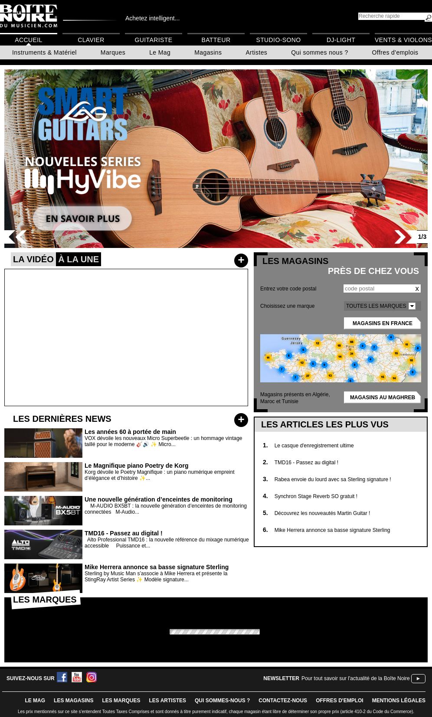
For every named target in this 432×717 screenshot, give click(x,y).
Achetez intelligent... (152, 18)
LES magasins (73, 700)
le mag (35, 700)
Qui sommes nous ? (319, 52)
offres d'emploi (339, 700)
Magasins (208, 52)
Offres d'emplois (395, 52)
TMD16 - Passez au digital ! (306, 463)
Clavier (91, 39)
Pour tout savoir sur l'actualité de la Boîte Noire (355, 678)
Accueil (28, 39)
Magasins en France (382, 323)
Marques (113, 52)
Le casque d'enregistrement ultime (314, 446)
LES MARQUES (121, 700)
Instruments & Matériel (44, 52)
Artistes (256, 52)
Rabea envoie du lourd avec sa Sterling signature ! (333, 479)
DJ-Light (341, 39)
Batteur (215, 39)
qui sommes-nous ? (222, 700)
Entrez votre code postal (288, 289)
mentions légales (398, 700)
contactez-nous (283, 700)
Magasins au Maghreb (382, 397)
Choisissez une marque (287, 306)
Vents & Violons (403, 39)
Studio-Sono (278, 39)
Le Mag (159, 52)
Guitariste (154, 39)
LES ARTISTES (167, 700)
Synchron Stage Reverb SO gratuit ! (316, 496)
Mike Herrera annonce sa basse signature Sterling (332, 530)
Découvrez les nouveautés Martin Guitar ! (322, 513)
